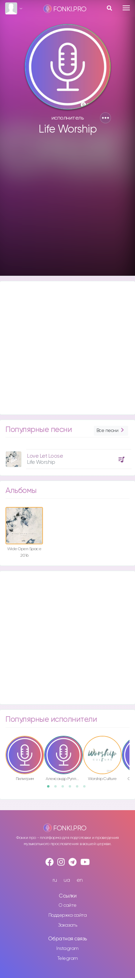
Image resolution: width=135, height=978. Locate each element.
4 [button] (72, 788)
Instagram (67, 948)
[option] (67, 456)
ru (55, 880)
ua (67, 880)
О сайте (67, 905)
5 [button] (79, 788)
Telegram (67, 958)
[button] (105, 118)
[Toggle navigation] (126, 8)
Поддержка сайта (67, 915)
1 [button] (50, 788)
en (80, 880)
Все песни (111, 430)
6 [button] (86, 788)
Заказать (67, 925)
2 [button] (57, 788)
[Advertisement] (67, 208)
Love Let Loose (45, 456)
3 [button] (64, 788)
